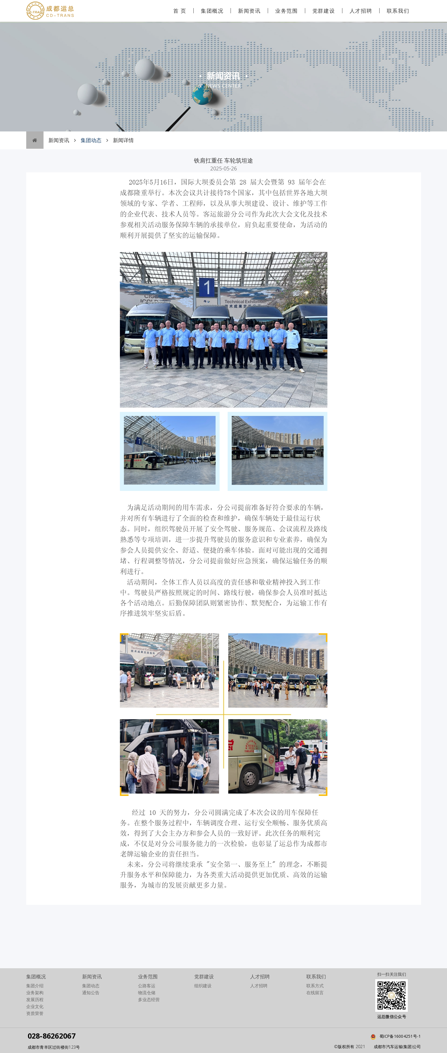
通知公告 (90, 992)
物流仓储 (146, 992)
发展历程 (35, 999)
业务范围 (286, 10)
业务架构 (35, 992)
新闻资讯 (249, 10)
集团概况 (212, 10)
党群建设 (323, 10)
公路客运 (146, 985)
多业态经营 (149, 999)
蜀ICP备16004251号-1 (394, 1036)
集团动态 (90, 985)
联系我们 (398, 10)
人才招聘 (361, 10)
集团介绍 (35, 985)
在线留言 (315, 992)
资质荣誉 (35, 1013)
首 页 (179, 10)
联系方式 (315, 985)
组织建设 (203, 985)
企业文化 (35, 1006)
